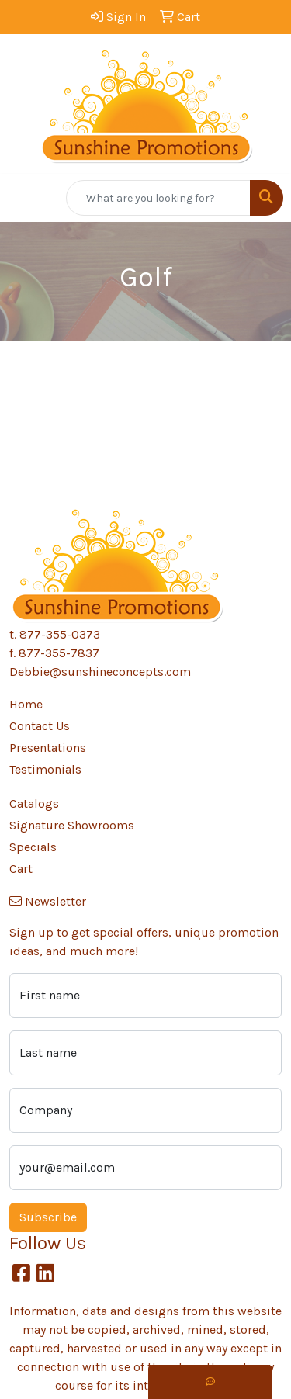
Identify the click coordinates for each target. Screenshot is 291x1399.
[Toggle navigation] (24, 198)
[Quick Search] (158, 198)
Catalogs (34, 803)
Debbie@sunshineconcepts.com (100, 671)
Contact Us (39, 726)
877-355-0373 (59, 634)
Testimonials (45, 769)
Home (26, 704)
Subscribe (48, 1217)
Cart (21, 868)
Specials (33, 847)
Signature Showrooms (71, 825)
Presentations (47, 747)
